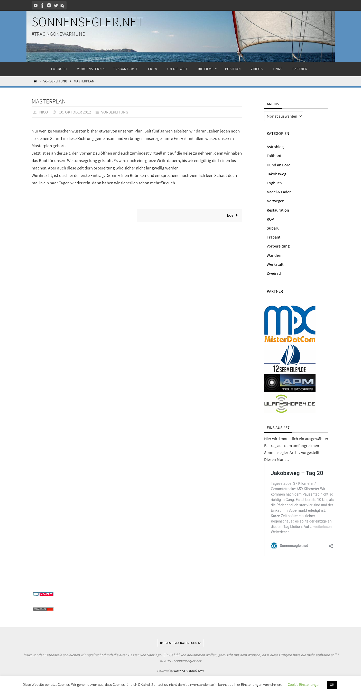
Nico (43, 112)
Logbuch (274, 182)
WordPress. (196, 670)
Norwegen (275, 200)
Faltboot (274, 155)
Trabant (273, 237)
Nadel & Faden (279, 191)
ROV (270, 219)
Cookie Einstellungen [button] (304, 684)
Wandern (275, 255)
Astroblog (275, 146)
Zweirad (274, 273)
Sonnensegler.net (87, 22)
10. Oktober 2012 (75, 112)
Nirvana (179, 670)
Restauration (278, 210)
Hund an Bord (279, 164)
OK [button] (332, 684)
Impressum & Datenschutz (180, 642)
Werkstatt (275, 264)
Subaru (273, 228)
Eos (233, 215)
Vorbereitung (55, 81)
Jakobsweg (276, 173)
